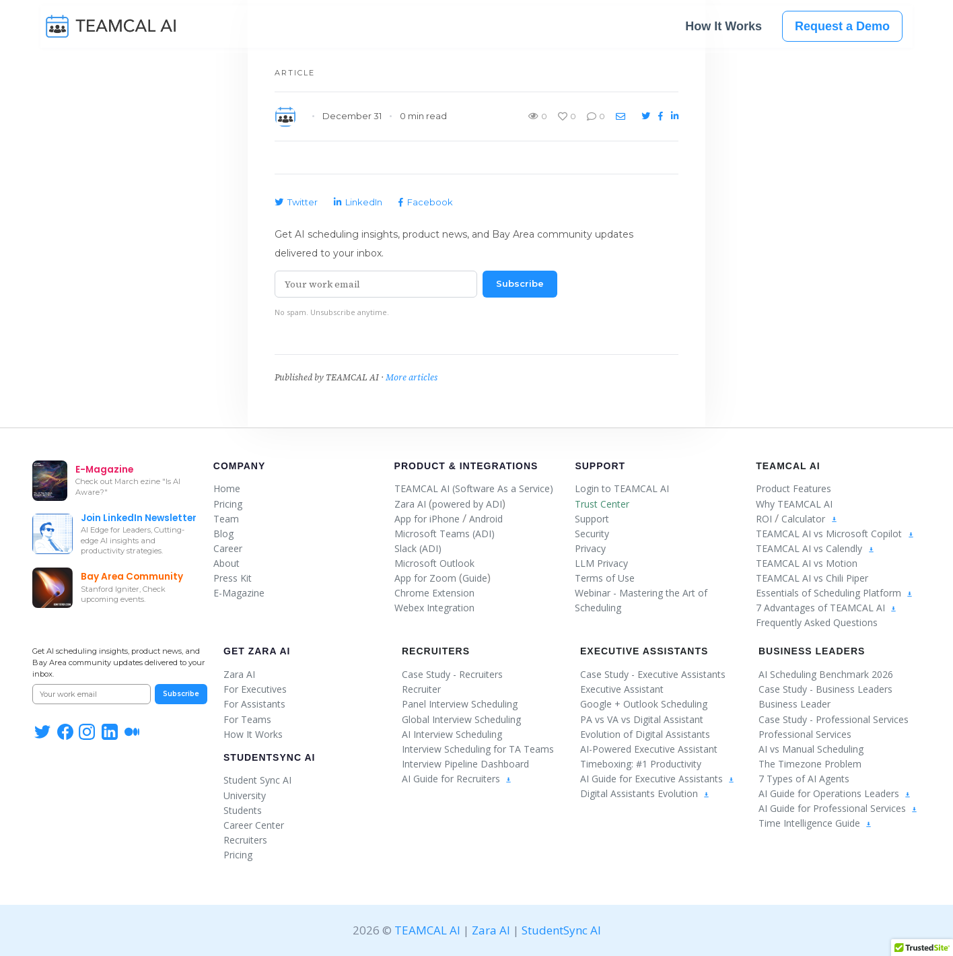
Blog (223, 533)
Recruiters (245, 839)
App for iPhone (427, 518)
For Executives (255, 689)
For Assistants (254, 703)
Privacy (590, 548)
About (226, 563)
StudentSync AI (269, 757)
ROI (764, 518)
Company (239, 465)
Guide (474, 578)
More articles (411, 377)
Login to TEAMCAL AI (622, 488)
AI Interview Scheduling (452, 734)
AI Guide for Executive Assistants (657, 778)
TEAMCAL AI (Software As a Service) (473, 488)
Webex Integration (434, 607)
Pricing (227, 504)
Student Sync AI (257, 780)
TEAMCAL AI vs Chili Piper (812, 578)
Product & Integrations (466, 465)
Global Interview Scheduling (461, 719)
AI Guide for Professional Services (838, 808)
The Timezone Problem (809, 763)
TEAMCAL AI (427, 930)
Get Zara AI (256, 651)
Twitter (296, 202)
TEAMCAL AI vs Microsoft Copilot (829, 533)
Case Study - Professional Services (833, 719)
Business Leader (794, 703)
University (244, 795)
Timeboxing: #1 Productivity (640, 763)
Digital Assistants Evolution (645, 793)
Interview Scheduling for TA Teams (478, 749)
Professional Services (804, 734)
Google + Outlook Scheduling (643, 703)
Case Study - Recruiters (452, 674)
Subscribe (520, 283)
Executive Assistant (622, 689)
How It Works (723, 28)
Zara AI (410, 504)
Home (226, 488)
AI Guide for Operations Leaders (834, 793)
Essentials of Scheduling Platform (834, 592)
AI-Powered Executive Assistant (648, 749)
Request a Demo (842, 28)
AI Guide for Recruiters (457, 778)
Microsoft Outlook (434, 563)
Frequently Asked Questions (817, 622)
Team (226, 518)
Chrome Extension (434, 592)
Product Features (793, 488)
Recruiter (421, 689)
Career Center (253, 825)
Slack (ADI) (418, 548)
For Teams (247, 719)
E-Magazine (238, 592)
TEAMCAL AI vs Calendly (809, 548)
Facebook (425, 202)
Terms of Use (605, 578)
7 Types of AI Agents (803, 778)
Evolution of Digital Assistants (645, 734)
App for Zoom (425, 578)
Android (486, 518)
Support (600, 465)
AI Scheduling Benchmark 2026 (825, 674)
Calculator (803, 518)
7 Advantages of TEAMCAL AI (826, 607)
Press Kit (232, 578)
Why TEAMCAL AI (794, 504)
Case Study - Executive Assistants (653, 674)
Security (592, 533)
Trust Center (602, 504)
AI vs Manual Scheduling (810, 749)
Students (242, 810)
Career (227, 548)
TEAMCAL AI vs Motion (806, 563)
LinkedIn (358, 202)
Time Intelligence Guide (815, 823)
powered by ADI (467, 504)
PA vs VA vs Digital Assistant (641, 719)
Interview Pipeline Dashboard (465, 763)
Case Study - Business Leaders (825, 689)
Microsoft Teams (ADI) (444, 533)
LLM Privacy (601, 563)
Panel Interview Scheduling (460, 703)
